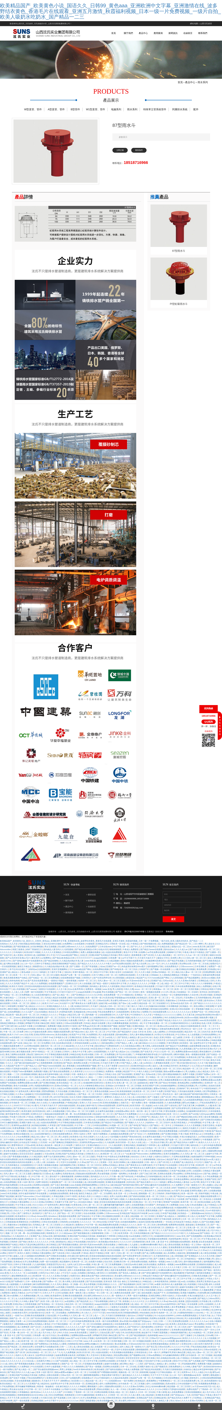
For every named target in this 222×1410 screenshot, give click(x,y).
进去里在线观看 (191, 1025)
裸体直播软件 (205, 1057)
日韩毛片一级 (84, 1025)
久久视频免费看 (207, 1295)
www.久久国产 (126, 1025)
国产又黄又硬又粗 (9, 1031)
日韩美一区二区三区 (20, 1008)
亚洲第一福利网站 (119, 1179)
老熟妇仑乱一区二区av (181, 952)
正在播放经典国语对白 (179, 1028)
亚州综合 (204, 997)
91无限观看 (63, 1113)
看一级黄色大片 (119, 1301)
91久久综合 (97, 1014)
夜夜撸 (125, 1303)
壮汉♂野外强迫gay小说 (158, 1329)
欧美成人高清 (85, 1201)
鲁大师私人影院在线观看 (154, 1051)
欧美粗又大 (36, 1213)
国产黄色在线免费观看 (59, 1076)
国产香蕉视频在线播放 (18, 1162)
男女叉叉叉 (5, 1130)
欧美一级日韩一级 (94, 1003)
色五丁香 (117, 1292)
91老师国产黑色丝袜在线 (117, 1133)
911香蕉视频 (119, 983)
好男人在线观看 (194, 1176)
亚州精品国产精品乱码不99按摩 (133, 1218)
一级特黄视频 (71, 986)
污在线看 (180, 1204)
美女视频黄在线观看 (111, 1221)
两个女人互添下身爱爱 (108, 1071)
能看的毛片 (215, 969)
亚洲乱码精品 (129, 1150)
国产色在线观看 (125, 1079)
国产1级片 (193, 954)
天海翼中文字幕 (62, 1207)
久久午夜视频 (132, 1252)
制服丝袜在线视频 (157, 1011)
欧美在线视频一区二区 (118, 1255)
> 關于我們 (68, 906)
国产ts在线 (193, 1119)
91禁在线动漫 (130, 1062)
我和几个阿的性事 (19, 1054)
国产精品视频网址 (192, 983)
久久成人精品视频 (163, 960)
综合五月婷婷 (76, 1102)
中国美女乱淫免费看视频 (119, 1162)
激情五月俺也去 (24, 971)
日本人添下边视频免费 (70, 1383)
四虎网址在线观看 (41, 1190)
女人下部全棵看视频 (99, 1306)
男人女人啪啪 (43, 1301)
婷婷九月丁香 (115, 1306)
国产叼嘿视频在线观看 (212, 1366)
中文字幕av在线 (209, 1244)
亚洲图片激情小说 (27, 1127)
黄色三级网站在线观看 (16, 1059)
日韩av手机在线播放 (28, 1014)
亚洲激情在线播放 (100, 1034)
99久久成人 (132, 1235)
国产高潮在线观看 (65, 1130)
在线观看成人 (71, 1099)
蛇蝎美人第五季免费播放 (206, 1096)
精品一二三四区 (96, 1082)
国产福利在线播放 (114, 1374)
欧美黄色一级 (136, 1028)
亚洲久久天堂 (85, 1108)
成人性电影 (65, 1079)
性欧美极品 (24, 949)
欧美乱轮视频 (204, 1207)
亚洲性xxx (217, 1028)
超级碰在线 (143, 1088)
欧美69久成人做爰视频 (35, 960)
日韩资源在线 (141, 1357)
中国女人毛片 (212, 1284)
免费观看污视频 (123, 1022)
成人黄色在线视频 (172, 1250)
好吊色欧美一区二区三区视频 (128, 1091)
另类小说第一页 (33, 1133)
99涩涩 (94, 1054)
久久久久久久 (6, 957)
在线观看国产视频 (114, 1062)
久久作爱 (201, 1153)
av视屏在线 (42, 1173)
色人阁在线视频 (142, 1292)
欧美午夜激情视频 (88, 1093)
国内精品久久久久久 (99, 1181)
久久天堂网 (65, 1065)
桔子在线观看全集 (65, 1184)
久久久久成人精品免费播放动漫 (152, 1119)
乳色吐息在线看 (38, 1153)
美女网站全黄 (185, 969)
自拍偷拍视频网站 (168, 1091)
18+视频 (185, 1383)
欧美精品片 (185, 1071)
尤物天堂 (124, 1108)
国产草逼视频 (91, 971)
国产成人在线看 (38, 1284)
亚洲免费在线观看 (180, 1326)
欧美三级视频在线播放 (49, 1170)
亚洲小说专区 (116, 977)
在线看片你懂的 (96, 1267)
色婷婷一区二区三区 (87, 986)
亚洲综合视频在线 (21, 1139)
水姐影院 (161, 1173)
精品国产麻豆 (173, 1164)
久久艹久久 (58, 1357)
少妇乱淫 (83, 960)
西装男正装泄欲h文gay (207, 1286)
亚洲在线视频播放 (111, 1108)
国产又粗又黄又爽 (187, 1110)
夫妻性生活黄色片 (162, 1162)
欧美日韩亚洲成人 (180, 1127)
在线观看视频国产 (56, 988)
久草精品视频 (58, 1201)
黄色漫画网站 (76, 1235)
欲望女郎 (177, 1224)
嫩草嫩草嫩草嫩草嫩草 (114, 1210)
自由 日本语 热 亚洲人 (143, 1037)
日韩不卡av (48, 1042)
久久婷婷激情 (26, 1289)
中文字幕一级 (91, 1230)
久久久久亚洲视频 (193, 1130)
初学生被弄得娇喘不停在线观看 (33, 1198)
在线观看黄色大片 (29, 1170)
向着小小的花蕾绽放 (138, 1145)
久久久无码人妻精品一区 (128, 1122)
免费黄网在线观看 (176, 1230)
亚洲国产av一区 (113, 971)
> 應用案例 (68, 917)
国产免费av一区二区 (52, 1286)
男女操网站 (178, 1179)
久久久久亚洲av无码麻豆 (186, 986)
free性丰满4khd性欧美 (83, 1374)
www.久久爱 (171, 1267)
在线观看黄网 (44, 974)
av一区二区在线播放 (13, 1102)
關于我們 (128, 33)
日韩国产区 (144, 974)
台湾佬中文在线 (119, 1235)
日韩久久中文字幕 (74, 1346)
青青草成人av (196, 1139)
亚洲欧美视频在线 (105, 1093)
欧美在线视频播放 (160, 1176)
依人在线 (74, 1244)
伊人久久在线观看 (170, 969)
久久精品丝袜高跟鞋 (120, 1383)
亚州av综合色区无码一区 (182, 1008)
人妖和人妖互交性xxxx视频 (78, 1269)
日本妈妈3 (18, 957)
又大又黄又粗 (143, 980)
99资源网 (12, 1011)
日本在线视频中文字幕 (81, 1065)
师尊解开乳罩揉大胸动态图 (37, 1028)
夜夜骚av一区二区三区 (163, 994)
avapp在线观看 (101, 963)
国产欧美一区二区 (102, 1235)
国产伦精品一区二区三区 (211, 1238)
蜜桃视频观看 (67, 1181)
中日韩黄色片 (136, 1020)
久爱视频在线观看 (162, 1068)
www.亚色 (107, 994)
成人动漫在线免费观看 (112, 957)
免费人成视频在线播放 (91, 957)
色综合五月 (54, 1017)
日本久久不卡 (118, 1054)
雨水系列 (202, 87)
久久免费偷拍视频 (28, 1301)
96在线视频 (150, 1295)
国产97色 (122, 1184)
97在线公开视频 (87, 1343)
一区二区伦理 (43, 1102)
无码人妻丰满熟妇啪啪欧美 (142, 1040)
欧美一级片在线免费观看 (53, 1272)
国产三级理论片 (25, 1218)
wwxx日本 (114, 1096)
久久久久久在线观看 (164, 1255)
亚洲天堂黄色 (208, 1130)
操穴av (24, 986)
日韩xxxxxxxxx (187, 971)
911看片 (35, 1110)
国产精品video (78, 1037)
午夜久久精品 (143, 1076)
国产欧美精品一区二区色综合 (199, 1204)
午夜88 (207, 1136)
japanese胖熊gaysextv (172, 1343)
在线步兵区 (103, 954)
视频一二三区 (14, 1079)
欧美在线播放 (62, 1040)
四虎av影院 (171, 1389)
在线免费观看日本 (107, 1020)
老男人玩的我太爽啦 (119, 1201)
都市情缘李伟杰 (13, 1119)
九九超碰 (134, 1250)
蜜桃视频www (208, 1102)
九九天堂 (14, 949)
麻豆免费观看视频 (173, 1105)
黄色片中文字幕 (130, 957)
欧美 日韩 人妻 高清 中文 (158, 1247)
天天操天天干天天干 (159, 1355)
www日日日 (73, 1054)
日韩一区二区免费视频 (105, 1059)
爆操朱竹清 (135, 1303)
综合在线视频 (90, 1218)
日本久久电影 (58, 1099)
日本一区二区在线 (201, 969)
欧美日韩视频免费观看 (29, 1164)
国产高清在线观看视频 (38, 986)
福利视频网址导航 (155, 971)
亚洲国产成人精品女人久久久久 (31, 1011)
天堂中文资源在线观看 (125, 1355)
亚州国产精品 (170, 1096)
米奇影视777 (211, 1329)
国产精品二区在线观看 (188, 1309)
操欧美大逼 (118, 1215)
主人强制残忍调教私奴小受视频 (174, 980)
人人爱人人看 (39, 1167)
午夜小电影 (184, 1139)
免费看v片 (146, 1017)
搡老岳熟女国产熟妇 (91, 1281)
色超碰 (149, 1110)
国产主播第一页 (213, 957)
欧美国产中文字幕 (77, 1040)
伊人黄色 (125, 1221)
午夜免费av (86, 1034)
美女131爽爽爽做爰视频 (118, 1028)
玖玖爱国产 (150, 1210)
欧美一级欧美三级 (93, 1085)
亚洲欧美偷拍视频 (40, 1295)
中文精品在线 (164, 952)
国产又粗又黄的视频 (60, 1190)
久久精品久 (34, 1074)
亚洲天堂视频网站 (60, 974)
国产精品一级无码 (37, 1054)
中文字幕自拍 (50, 997)
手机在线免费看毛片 (107, 1017)
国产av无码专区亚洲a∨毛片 (18, 963)
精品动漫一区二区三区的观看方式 (154, 1008)
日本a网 (209, 1340)
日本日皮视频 (62, 1298)
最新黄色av (72, 1204)
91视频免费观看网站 (127, 1082)
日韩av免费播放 (142, 1193)
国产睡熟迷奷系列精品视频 (95, 1252)
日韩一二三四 (111, 1238)
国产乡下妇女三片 (138, 1139)
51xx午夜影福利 (43, 1201)
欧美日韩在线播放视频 (56, 1085)
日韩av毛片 (71, 1213)
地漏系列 (116, 114)
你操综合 (188, 1374)
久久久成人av (182, 954)
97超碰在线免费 (39, 1037)
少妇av (102, 971)
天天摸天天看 (94, 1355)
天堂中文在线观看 (68, 1167)
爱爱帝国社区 (17, 1150)
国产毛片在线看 (24, 1340)
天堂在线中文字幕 (121, 1284)
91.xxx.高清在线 (91, 1164)
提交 (173, 924)
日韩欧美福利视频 (9, 1255)
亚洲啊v (100, 1218)
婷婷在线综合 (107, 1281)
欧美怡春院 (99, 1374)
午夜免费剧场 (131, 1232)
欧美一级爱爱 (203, 1380)
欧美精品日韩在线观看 (145, 991)
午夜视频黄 (207, 1145)
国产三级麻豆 (154, 1102)
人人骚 (175, 974)
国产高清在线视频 (94, 1286)
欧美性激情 (214, 997)
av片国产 (176, 1196)
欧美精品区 (142, 1003)
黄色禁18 (129, 1193)
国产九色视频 (195, 1366)
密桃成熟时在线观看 (108, 1213)
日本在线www (105, 952)
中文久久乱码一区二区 (164, 1057)
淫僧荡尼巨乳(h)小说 (55, 1269)
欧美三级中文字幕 (145, 1289)
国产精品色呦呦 (51, 966)
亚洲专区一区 (161, 1332)
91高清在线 (108, 1003)
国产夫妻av (51, 1082)
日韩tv (112, 1022)
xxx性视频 (112, 1008)
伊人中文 (51, 960)
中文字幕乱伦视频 (170, 1142)
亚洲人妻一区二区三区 (159, 1003)
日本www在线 (25, 1190)
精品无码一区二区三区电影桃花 (181, 1264)
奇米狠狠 (172, 1088)
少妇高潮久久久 (77, 1386)
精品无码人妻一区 (76, 1020)
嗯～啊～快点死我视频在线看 (79, 1119)
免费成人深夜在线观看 (49, 1380)
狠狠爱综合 (38, 971)
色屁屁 (9, 1320)
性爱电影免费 (66, 1017)
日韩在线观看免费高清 (74, 1062)
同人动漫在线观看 (107, 1040)
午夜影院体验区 (210, 1093)
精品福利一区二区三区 (193, 1074)
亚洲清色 (58, 1068)
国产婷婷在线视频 (137, 1201)
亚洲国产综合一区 (199, 1017)
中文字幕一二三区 (83, 1130)
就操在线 (181, 1258)
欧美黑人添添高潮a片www (181, 1329)
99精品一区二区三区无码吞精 (54, 1025)
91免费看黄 (92, 1040)
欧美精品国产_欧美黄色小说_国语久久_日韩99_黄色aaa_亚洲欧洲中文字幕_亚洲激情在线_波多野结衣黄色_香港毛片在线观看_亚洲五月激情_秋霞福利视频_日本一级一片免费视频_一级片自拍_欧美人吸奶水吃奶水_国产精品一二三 (110, 11)
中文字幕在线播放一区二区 (156, 1028)
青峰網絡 (170, 937)
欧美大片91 (6, 966)
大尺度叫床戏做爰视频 (192, 1275)
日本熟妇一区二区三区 (155, 1153)
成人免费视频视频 (166, 949)
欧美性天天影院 (16, 991)
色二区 (92, 1005)
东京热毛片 (8, 1312)
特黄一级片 (110, 1258)
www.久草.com (90, 1346)
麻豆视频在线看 (24, 1057)
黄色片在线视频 (20, 1091)
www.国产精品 (22, 1232)
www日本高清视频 (9, 1198)
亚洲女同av (136, 1017)
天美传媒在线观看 (186, 1096)
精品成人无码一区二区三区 (112, 1011)
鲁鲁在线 (74, 1198)
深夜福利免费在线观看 (170, 1034)
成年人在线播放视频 (56, 1116)
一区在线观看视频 (8, 971)
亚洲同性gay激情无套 (21, 1130)
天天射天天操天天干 (147, 963)
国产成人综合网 (140, 969)
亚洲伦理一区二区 (213, 1088)
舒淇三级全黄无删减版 (208, 1122)
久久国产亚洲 (123, 1020)
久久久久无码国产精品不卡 (18, 988)
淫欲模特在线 (183, 1215)
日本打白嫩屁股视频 (9, 1127)
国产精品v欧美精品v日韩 (86, 954)
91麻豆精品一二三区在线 (15, 1003)
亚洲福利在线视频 (148, 1136)
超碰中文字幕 (212, 1159)
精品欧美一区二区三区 (120, 1224)
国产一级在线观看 (167, 1215)
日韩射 (3, 1218)
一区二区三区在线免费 (24, 1312)
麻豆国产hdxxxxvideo (139, 1159)
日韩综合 (204, 994)
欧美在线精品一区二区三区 (69, 1088)
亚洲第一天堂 (190, 1153)
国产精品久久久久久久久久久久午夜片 (95, 969)
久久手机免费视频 (210, 1181)
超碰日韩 (103, 1008)
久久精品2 (104, 1113)
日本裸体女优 (186, 1164)
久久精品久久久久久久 (138, 988)
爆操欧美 (36, 1386)
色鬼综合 (191, 1045)
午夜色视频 (40, 1065)
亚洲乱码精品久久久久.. (57, 1011)
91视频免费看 (181, 1213)
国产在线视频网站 (195, 1241)
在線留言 (187, 33)
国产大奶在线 (171, 1110)
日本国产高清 (113, 1227)
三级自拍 (67, 977)
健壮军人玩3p (111, 1145)
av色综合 (148, 1068)
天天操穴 (95, 1011)
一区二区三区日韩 (49, 1164)
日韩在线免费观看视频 (168, 1136)
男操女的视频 (103, 1394)
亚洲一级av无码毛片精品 (65, 1145)
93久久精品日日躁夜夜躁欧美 (188, 1031)
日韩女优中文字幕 (187, 1170)
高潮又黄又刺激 (149, 1315)
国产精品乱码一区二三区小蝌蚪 (189, 949)
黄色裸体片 (165, 1335)
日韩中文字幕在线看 (162, 1224)
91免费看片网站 (57, 1255)
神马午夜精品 (38, 1057)
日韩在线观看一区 (186, 1014)
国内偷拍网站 (122, 1040)
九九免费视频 (70, 1357)
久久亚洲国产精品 (74, 1264)
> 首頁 (66, 900)
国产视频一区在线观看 (161, 974)
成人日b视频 (119, 1272)
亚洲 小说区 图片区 (26, 1187)
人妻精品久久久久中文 (133, 1196)
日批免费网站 (66, 1074)
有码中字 (12, 1258)
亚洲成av (29, 1065)
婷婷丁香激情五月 (34, 954)
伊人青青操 (114, 1034)
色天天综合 (96, 1136)
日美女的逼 (84, 1054)
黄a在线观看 (120, 1349)
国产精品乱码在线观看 (151, 1374)
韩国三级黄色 (18, 954)
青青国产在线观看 (171, 1207)
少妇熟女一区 (166, 1000)
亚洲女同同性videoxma (80, 1014)
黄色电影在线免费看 (159, 1014)
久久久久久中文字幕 (85, 1051)
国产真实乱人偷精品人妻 (129, 1042)
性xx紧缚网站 (64, 1340)
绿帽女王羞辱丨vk (17, 1326)
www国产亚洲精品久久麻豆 (124, 1244)
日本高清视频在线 (142, 1238)
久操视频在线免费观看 (16, 1085)
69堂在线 (153, 1085)
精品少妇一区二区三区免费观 (37, 1048)
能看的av (80, 1230)
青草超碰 (161, 1210)
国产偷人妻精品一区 (207, 1062)
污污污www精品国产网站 (67, 960)
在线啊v (142, 957)
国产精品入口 (31, 1071)
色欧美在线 (40, 1082)
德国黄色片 (195, 1125)
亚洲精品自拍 (105, 1215)
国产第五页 (152, 1352)
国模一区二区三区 (141, 1335)
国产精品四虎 (82, 1306)
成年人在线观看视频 (97, 1057)
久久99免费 (67, 1150)
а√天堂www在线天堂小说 (138, 986)
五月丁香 (175, 1068)
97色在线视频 (79, 1247)
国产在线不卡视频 (17, 1383)
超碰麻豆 (29, 1099)
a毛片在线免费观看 (68, 1045)
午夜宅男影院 (173, 1048)
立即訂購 (121, 156)
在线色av (4, 949)
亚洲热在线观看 (165, 1179)
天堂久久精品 (56, 1093)
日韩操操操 (178, 1130)
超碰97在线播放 (11, 1159)
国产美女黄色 (30, 1204)
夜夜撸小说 (5, 1150)
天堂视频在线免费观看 (157, 1244)
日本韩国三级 (133, 1136)
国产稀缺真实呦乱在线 (187, 1122)
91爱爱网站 (35, 1227)
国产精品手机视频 (176, 966)
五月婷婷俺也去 (13, 1170)
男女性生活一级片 (189, 1034)
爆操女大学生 (163, 963)
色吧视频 (81, 1360)
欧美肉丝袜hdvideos (213, 1372)
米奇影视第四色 (161, 1286)
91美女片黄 (83, 1045)
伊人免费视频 (29, 1102)
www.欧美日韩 (199, 952)
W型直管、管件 (33, 114)
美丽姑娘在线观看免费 (54, 1119)
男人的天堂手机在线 (59, 1102)
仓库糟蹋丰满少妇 (76, 1085)
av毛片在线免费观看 (107, 1184)
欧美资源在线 (39, 1116)
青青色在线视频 (101, 1096)
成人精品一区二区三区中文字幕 (175, 988)
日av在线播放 (41, 1017)
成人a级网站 (160, 1037)
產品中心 (143, 33)
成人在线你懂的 (139, 1102)
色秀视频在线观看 (162, 1113)
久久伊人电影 (145, 977)
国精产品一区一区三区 (131, 1315)
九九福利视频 (39, 1269)
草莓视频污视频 (203, 1014)
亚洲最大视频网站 (188, 1298)
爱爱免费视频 (48, 1096)
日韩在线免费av (203, 1045)
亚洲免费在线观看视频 (181, 1335)
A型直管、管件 (56, 114)
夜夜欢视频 (35, 949)
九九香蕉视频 (177, 983)
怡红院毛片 (92, 1247)
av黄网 (184, 1119)
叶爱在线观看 (170, 1116)
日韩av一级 (200, 1250)
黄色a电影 (26, 977)
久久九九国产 (27, 1017)
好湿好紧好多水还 (188, 1068)
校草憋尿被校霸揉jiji (160, 1349)
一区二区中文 (178, 960)
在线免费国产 (92, 952)
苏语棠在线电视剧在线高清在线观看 (41, 991)
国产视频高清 (80, 1303)
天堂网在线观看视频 (181, 1162)
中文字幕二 (83, 1005)
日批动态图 (63, 1034)
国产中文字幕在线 (9, 1181)
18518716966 (136, 169)
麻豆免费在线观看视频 (142, 1093)
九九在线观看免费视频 (193, 1105)
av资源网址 (22, 1156)
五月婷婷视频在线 (203, 1003)
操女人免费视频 (215, 963)
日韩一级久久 (151, 1167)
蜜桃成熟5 (215, 1380)
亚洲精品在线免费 (40, 1252)
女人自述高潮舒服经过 (41, 1000)
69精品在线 (99, 1133)
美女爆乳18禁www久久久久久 (71, 952)
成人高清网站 (170, 1258)
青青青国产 (88, 1153)
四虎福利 (106, 1136)
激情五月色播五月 (191, 1133)
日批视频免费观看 (205, 1346)
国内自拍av (169, 954)
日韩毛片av (104, 1190)
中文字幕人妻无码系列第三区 (151, 1232)
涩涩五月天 (94, 1045)
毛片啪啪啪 (157, 1383)
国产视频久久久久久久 (135, 1127)
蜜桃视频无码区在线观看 (33, 1022)
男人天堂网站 (201, 1091)
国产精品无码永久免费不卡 (185, 1147)
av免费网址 (68, 949)
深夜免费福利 (175, 1372)
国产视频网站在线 (50, 1335)
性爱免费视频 (6, 1091)
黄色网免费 (202, 974)
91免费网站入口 (7, 1034)
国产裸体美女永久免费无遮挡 (84, 1008)
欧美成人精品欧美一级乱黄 (49, 1150)
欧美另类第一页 (137, 1110)
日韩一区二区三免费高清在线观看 (120, 980)
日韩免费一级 (115, 963)
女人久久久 (216, 1014)
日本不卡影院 (71, 1201)
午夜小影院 (18, 1204)
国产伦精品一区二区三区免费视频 (44, 983)
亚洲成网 (89, 1062)
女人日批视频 (133, 1057)
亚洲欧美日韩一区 (122, 1267)
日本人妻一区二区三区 (93, 1210)
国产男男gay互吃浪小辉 (89, 1031)
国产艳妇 (23, 1247)
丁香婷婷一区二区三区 (210, 1394)
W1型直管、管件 (95, 114)
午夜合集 (214, 1198)
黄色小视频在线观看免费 (132, 966)
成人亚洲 (155, 1335)
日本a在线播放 (196, 1210)
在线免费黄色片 (172, 971)
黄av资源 (124, 1326)
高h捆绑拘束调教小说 (120, 1065)
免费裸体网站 (197, 1088)
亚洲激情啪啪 (173, 1298)
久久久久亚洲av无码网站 (42, 1207)
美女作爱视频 (90, 1289)
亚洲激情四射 (139, 1247)
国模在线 (119, 1105)
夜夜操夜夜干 (147, 1113)
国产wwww (31, 994)
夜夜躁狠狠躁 (126, 1096)
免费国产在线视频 (8, 1088)
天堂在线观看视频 (42, 1099)
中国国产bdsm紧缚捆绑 (22, 1076)
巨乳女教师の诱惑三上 (87, 1312)
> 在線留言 (91, 912)
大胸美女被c (123, 1250)
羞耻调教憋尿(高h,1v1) (21, 1281)
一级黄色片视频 (56, 986)
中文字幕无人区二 (56, 1173)
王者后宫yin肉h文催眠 (52, 949)
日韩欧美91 (198, 1335)
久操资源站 (195, 1028)
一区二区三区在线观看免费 (53, 1193)
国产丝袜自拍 (84, 1221)
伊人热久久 (192, 1221)
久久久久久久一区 (41, 1005)
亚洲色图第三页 (202, 1230)
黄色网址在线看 (81, 1068)
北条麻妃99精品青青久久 (170, 1133)
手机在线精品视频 (199, 1352)
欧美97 (154, 1318)
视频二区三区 (12, 1238)
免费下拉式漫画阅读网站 (54, 1162)
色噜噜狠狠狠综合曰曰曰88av (81, 1122)
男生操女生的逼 (16, 1394)
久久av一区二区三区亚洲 (197, 960)
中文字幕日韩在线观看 (76, 1355)
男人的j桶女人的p (193, 1076)
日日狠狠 (68, 1397)
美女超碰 (81, 1110)
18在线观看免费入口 (161, 1017)
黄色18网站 (199, 1011)
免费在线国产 (193, 1394)
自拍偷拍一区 (53, 1167)
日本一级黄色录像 (156, 1145)
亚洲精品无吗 (102, 949)
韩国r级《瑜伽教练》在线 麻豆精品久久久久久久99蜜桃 (62, 1391)
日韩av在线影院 (210, 1355)
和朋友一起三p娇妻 (174, 1042)
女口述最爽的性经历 (99, 1022)
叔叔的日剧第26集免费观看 (150, 1227)
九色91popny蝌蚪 (207, 1119)
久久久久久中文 (137, 1306)
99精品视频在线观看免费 (43, 1292)
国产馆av (123, 1008)
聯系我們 (202, 33)
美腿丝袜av (171, 1005)
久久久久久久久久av (181, 1017)
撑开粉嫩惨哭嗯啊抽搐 (25, 1391)
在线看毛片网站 (44, 1366)
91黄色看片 (133, 1179)
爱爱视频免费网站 (90, 1190)
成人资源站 (18, 960)
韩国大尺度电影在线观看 (17, 1074)
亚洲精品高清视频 (187, 974)
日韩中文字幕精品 (43, 969)
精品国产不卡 (129, 1076)
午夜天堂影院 (31, 1215)
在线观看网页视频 (8, 1397)
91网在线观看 (101, 1397)
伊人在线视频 (85, 988)
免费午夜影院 (42, 1187)
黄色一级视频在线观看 (151, 997)
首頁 (113, 33)
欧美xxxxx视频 (208, 983)
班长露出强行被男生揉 (78, 1261)
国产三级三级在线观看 (142, 1298)
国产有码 (133, 1130)
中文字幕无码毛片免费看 (78, 1022)
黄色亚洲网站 (24, 1153)
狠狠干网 (154, 1088)
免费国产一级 (214, 971)
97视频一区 (154, 988)
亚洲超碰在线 (80, 1017)
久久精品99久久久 (21, 1241)
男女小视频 (178, 1102)
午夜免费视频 (182, 1125)
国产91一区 (123, 1340)
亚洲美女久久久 (158, 1292)
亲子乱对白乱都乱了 (18, 974)
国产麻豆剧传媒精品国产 (136, 1105)
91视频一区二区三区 (119, 1130)
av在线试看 (166, 1366)
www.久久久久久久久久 (169, 1340)
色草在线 (131, 1187)
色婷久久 (19, 1360)
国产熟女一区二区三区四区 (127, 997)
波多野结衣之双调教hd (46, 1312)
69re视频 (133, 1326)
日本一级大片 (154, 1357)
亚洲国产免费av (203, 1079)
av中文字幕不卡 (129, 963)
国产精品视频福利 (31, 1025)
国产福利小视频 (117, 1204)
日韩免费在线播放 (192, 1102)
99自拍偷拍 (145, 1318)
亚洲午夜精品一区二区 (83, 977)
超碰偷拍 (217, 1369)
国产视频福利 (76, 1153)
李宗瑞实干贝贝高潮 (115, 1363)
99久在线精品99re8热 (174, 1022)
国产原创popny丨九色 (148, 1326)
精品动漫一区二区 (94, 1386)
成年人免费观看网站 (108, 1389)
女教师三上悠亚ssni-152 (145, 1025)
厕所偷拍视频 (60, 1241)
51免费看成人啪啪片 (34, 1235)
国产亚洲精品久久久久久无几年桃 (87, 1000)
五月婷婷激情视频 (193, 966)
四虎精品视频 (138, 1213)
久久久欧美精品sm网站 (131, 1051)
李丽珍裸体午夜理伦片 (111, 1380)
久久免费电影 (23, 1372)
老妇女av (161, 1164)
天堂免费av (189, 1003)
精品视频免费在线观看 (109, 1230)
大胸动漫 (62, 1275)
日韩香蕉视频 (30, 1309)
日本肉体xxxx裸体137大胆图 (190, 1005)
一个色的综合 (195, 980)
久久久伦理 (136, 1065)
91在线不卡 (65, 1008)
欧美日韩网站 (120, 1167)
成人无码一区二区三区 (96, 1037)
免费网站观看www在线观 (187, 1057)
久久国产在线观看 (60, 1366)
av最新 (158, 1289)
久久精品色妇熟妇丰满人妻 (72, 966)
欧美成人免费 (62, 1235)
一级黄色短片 (50, 1122)
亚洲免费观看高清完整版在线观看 (183, 1252)
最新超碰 (190, 1230)
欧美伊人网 (85, 1125)
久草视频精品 (23, 1397)
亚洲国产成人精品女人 (10, 977)
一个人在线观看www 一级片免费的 (95, 1244)
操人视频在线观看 (135, 1167)
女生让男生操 (42, 1255)
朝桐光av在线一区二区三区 (136, 1343)
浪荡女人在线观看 (165, 1295)
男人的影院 (117, 994)
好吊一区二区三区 (31, 1020)
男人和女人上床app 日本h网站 (196, 1315)
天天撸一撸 (115, 1181)
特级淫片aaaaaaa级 (23, 1093)
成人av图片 (133, 1008)
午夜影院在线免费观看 (139, 1312)
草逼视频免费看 (189, 1369)
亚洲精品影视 (92, 1389)
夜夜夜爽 (144, 1377)
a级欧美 (27, 1295)
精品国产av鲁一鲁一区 (71, 980)
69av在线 (58, 1303)
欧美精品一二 (184, 1218)
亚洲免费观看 (209, 977)
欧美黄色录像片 (57, 1136)
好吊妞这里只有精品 (176, 1045)
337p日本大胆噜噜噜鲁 (82, 1105)
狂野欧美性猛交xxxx (194, 1179)
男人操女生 (210, 949)
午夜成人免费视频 (131, 1374)
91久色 (208, 1377)
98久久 (3, 1022)
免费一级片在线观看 (34, 997)
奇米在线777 (6, 994)
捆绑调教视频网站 (92, 1380)
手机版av (63, 1020)
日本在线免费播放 (190, 1173)
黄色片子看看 (104, 1054)
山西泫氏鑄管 (206, 23)
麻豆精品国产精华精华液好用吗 (194, 1099)
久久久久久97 (125, 1247)
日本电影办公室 (61, 1042)
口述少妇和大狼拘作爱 (203, 1349)
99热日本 (213, 1017)
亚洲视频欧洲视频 (29, 1079)
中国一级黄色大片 (79, 1079)
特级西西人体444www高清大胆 (142, 1275)
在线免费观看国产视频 (70, 983)
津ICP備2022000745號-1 (135, 937)
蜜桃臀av (25, 1184)
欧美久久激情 (24, 1258)
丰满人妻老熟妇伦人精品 (61, 1247)
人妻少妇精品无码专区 (79, 1011)
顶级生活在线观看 (21, 1284)
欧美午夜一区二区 (189, 1207)
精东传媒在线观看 (67, 1110)
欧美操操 (123, 1145)
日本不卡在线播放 (112, 1176)
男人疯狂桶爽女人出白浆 (86, 1184)
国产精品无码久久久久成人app (105, 1025)
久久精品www (66, 1238)
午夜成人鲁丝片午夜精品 (193, 957)
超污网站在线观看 (12, 969)
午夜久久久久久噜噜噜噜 (201, 988)
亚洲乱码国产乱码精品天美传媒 (103, 960)
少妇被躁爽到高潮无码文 (155, 966)
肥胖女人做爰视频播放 (56, 1054)
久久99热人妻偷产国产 (29, 1306)
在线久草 (216, 991)
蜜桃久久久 (36, 1008)
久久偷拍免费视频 (56, 1108)
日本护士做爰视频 (52, 1372)
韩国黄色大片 (64, 1082)
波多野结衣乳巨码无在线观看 (86, 1232)
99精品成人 (148, 1286)
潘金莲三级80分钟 (35, 1059)
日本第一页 (189, 1042)
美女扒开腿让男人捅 (163, 1147)
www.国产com (72, 1343)
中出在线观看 (171, 1170)
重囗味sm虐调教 (191, 1085)
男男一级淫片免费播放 (97, 1139)
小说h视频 (113, 1142)
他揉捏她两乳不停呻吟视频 (203, 1162)
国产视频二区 (141, 1034)
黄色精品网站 (184, 1088)
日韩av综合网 (103, 1005)
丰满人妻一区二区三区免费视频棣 (147, 1156)
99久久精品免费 (73, 1258)
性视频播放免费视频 (208, 1389)
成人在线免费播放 (176, 1397)
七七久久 (10, 1068)
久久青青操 (193, 1295)
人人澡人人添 (17, 997)
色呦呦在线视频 (24, 1062)
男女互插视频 (50, 952)
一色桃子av (18, 1320)
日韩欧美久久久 (92, 1159)
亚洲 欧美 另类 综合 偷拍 (115, 1286)
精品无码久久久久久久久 (131, 1164)
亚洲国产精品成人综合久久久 (170, 1025)
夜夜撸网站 (158, 1022)
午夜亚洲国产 (25, 1292)
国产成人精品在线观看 (31, 1355)
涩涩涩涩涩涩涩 (26, 1159)
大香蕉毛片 (5, 1281)
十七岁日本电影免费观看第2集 (165, 1054)
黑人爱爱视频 (169, 1125)
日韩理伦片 (87, 983)
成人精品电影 (148, 1400)
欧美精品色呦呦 (39, 1130)
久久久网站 (108, 1085)
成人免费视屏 (163, 1150)
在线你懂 (15, 1184)
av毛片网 (195, 1187)
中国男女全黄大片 (177, 1303)
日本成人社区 (140, 1329)
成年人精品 (125, 1352)
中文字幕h (112, 1037)
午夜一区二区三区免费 (14, 1037)
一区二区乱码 (176, 1003)
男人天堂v (12, 1218)
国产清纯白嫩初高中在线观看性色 (28, 966)
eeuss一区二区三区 (143, 994)
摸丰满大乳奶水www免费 (91, 1250)
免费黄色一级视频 (93, 994)
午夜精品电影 (72, 1108)
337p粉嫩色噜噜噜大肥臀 (84, 1074)
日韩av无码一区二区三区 (71, 1380)
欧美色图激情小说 (16, 1065)
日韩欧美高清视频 (200, 1281)
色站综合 (135, 1162)
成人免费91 (56, 1179)
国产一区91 (210, 1335)
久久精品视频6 (113, 966)
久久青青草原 (77, 1076)
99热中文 (68, 1303)
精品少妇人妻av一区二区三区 (189, 977)
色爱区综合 (75, 1281)
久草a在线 (133, 1198)
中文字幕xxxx (145, 1176)
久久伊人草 (167, 997)
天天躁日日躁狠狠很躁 (116, 1320)
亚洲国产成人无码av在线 (162, 986)
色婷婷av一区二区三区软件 (158, 1127)
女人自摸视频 (194, 1040)
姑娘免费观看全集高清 (199, 1051)
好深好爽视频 (37, 952)
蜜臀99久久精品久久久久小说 (19, 1005)
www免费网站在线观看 (185, 1269)
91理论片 (159, 1040)
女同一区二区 (81, 1377)
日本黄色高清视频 (92, 1127)
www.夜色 (4, 1278)
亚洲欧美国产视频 (109, 1031)
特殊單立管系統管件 (154, 114)
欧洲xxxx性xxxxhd (166, 1031)
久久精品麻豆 (51, 1113)
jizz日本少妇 (147, 1042)
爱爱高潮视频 (152, 1215)
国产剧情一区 (76, 1164)
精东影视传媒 (197, 1184)
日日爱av (46, 1179)
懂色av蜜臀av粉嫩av (64, 1377)
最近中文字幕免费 (95, 1275)
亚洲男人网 (176, 963)
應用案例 (158, 33)
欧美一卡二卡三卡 (21, 980)
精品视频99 (65, 1267)
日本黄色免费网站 (71, 957)
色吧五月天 (147, 1241)
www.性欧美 (90, 966)
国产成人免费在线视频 (152, 1258)
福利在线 (194, 1150)
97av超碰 (96, 997)
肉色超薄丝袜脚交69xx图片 (134, 971)
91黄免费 (73, 1025)
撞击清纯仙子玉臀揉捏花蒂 (107, 1051)
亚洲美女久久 (102, 1400)
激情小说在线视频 (76, 1003)
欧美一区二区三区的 (128, 974)
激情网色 (182, 1221)
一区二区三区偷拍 (54, 1057)
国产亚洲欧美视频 (47, 1088)
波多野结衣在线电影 (45, 1360)
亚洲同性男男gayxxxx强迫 (91, 1147)
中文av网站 (63, 1320)
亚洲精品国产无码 (197, 1193)
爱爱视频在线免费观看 (16, 1224)
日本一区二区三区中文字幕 (194, 1224)
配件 (195, 114)
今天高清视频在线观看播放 (77, 1136)
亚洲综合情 (196, 1113)
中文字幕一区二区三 (39, 1232)
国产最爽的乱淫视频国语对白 (65, 1147)
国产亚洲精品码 (121, 1173)
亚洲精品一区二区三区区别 (147, 1000)
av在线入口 (111, 1042)
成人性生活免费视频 (54, 1400)
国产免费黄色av (42, 1349)
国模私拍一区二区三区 (176, 1232)
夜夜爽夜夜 (137, 960)
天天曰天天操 (123, 1323)
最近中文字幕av (96, 1079)
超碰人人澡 (18, 1261)
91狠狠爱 (90, 949)
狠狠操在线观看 (123, 1156)
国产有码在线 (127, 1181)
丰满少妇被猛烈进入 (189, 1142)
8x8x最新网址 (175, 1355)
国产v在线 (18, 1048)
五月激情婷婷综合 (162, 1261)
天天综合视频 (62, 1096)
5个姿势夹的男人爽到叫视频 (172, 1059)
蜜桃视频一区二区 (147, 1198)
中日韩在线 (94, 1068)
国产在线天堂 (6, 960)
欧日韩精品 (52, 1250)
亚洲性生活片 (72, 988)
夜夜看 (195, 1247)
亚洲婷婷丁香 (183, 1093)
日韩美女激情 (23, 1213)
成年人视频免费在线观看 (110, 1391)
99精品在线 (75, 1059)
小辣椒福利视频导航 (178, 1337)
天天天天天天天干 (84, 963)
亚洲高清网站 (155, 1301)
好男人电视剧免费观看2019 (171, 1085)
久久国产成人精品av (117, 1057)
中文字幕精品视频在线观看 (57, 1059)
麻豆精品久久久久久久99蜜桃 (152, 1048)
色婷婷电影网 (175, 1244)
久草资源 (52, 1130)
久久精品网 (109, 1147)
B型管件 (75, 114)
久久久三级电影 (39, 977)
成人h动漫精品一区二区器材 (185, 997)
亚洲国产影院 (210, 1184)
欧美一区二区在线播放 (56, 1318)
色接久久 (62, 1122)
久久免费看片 (178, 1190)
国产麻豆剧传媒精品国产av (27, 1068)
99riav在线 (91, 1017)
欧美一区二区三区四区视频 (187, 994)
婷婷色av (33, 974)
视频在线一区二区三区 (209, 954)
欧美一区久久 (173, 1119)
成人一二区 (148, 1147)
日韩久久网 (129, 994)
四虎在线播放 (109, 1250)
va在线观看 (32, 1278)
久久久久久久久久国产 (76, 1332)
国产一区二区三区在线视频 (71, 1187)
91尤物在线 (199, 1340)
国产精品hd (63, 1164)
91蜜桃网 (200, 1110)
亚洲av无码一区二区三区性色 (43, 1184)
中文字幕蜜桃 (56, 1062)
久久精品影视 (68, 1051)
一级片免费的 (136, 1108)
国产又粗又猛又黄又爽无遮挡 (151, 1005)
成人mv (140, 1153)
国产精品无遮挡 (144, 1187)
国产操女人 (12, 1153)
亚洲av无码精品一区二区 (163, 977)
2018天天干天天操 (201, 1065)
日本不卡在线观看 (208, 1133)
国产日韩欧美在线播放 (211, 1125)
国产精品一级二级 (88, 1193)
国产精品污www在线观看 (151, 954)
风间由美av (6, 1241)
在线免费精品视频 (101, 974)
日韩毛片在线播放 (60, 1323)
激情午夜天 (91, 1110)
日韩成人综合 (111, 1079)
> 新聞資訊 (91, 906)
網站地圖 (194, 23)
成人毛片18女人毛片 (48, 1337)
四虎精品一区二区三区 (211, 1363)
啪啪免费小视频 (207, 1022)
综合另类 (29, 1040)
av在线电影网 (157, 1312)
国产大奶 (115, 1337)
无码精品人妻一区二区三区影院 (52, 1204)
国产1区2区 (148, 960)
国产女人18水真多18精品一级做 (84, 1207)
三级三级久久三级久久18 (137, 1011)
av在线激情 (79, 949)
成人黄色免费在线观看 (94, 1187)
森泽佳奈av (209, 1005)
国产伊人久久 (137, 952)
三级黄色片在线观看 (46, 994)
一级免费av (75, 1034)
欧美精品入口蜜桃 (59, 1349)
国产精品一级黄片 (101, 988)
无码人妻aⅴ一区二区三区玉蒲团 (45, 980)
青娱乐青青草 (127, 991)
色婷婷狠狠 (152, 1340)
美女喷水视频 (206, 1000)
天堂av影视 (30, 1150)
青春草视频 (204, 1198)
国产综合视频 (208, 1227)
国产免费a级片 (18, 1286)
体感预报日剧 (25, 1230)
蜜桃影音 (37, 1179)
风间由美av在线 (197, 1215)
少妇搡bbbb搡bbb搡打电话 (151, 1250)
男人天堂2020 (93, 1360)
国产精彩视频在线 (148, 949)
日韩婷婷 (160, 1198)
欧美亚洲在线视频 (41, 1062)
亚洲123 (173, 1014)
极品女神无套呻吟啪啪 (49, 1079)
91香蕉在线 (169, 1040)
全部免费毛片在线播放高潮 (191, 1136)
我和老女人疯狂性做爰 (47, 1034)
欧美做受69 (20, 1221)
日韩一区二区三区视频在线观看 (137, 1346)
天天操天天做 (204, 1320)
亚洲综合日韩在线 (175, 1323)
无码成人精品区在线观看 (56, 1003)
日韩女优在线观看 (50, 1227)
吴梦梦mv (186, 1377)
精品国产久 (141, 983)
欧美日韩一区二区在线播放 (176, 1181)
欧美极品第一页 (124, 1014)
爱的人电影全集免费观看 (116, 1275)
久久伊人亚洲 (124, 1213)
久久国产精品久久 (79, 1082)
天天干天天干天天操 (159, 1380)
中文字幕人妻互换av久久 (36, 1264)
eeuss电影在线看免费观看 (112, 1232)
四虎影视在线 (69, 1179)
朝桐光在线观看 (7, 1210)
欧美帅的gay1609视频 (26, 1034)
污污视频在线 (127, 1000)
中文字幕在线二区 (35, 1003)
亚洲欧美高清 (75, 1042)
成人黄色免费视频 (141, 1014)
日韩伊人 (4, 974)
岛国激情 (86, 980)
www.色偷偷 (75, 1190)
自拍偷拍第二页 (130, 977)
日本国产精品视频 (178, 1176)
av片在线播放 (206, 1071)
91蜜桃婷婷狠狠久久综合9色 (186, 1000)
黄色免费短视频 (121, 1360)
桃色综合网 (28, 1352)
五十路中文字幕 (55, 977)
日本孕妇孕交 (150, 952)
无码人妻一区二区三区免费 (129, 1258)
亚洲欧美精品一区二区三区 (144, 1031)
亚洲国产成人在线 (203, 1042)
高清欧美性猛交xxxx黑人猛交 (144, 1071)
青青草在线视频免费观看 (22, 1105)
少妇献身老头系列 (19, 1318)
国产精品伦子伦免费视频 (177, 1051)
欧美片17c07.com (50, 1008)
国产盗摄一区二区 (174, 1145)
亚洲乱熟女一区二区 (142, 1207)
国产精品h (68, 1068)
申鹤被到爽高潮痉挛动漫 (147, 1059)
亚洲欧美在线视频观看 (116, 1187)
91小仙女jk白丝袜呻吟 (164, 1320)
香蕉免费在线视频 (139, 1267)
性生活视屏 (89, 1142)
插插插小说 (175, 1286)
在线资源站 (16, 1173)
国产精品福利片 (125, 1037)
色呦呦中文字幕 (174, 957)
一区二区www (14, 1022)
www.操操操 (48, 1355)
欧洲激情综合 (23, 1227)
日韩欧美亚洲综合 (138, 1074)
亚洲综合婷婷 (52, 1383)
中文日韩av (181, 1040)
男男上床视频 (195, 1181)
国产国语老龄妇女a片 (109, 1164)
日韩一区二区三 (34, 1335)
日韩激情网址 (110, 1014)
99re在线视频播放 (8, 1332)
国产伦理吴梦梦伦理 (102, 983)
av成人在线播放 (155, 1074)
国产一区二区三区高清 (55, 1022)
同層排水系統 (179, 114)
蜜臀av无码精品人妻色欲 (164, 1093)
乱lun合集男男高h (76, 994)
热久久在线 (42, 1108)
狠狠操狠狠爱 (115, 954)
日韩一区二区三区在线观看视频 (134, 1125)
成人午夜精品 (133, 949)
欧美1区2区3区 (84, 1357)
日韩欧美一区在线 (117, 949)
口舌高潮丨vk (45, 1147)
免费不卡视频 (188, 1079)
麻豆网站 (101, 966)
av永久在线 (158, 1110)
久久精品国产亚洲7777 (14, 1071)
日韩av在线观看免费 (73, 1028)
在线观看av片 (87, 1383)
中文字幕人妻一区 (121, 952)
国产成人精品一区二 (62, 1000)
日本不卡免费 (157, 1096)
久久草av (19, 1099)
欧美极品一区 (186, 1011)
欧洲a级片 (62, 1196)
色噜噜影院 (59, 1332)
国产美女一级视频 (103, 1292)
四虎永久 (33, 1196)
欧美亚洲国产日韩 (151, 1091)
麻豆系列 (36, 963)
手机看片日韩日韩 (17, 1122)
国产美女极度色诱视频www (46, 1374)
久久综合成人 (19, 1363)
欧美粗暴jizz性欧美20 (108, 1247)
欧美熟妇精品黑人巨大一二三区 (41, 1363)
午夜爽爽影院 (164, 1386)
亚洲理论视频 (196, 1196)
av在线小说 (133, 1045)
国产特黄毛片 (144, 1054)
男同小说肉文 (124, 960)
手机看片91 (102, 1162)
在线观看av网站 (122, 1116)
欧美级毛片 (38, 1218)
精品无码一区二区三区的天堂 (197, 1037)
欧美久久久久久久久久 (141, 1022)
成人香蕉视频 (69, 1071)
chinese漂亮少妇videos (76, 1176)
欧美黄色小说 (76, 1142)
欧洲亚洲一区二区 (141, 1096)
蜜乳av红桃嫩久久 (101, 1065)
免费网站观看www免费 (211, 1085)
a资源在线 (130, 983)
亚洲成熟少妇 (214, 974)
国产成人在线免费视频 (10, 1017)
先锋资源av (88, 1133)
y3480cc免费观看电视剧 (186, 1320)
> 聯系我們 (91, 917)
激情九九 (123, 1332)
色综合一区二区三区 (191, 1244)
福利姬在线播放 (204, 1278)
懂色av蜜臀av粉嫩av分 (174, 1076)
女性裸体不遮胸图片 (24, 1145)
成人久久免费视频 (39, 988)
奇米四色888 (131, 1054)
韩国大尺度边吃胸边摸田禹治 (32, 1250)
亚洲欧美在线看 (163, 1400)
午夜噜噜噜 (60, 1355)
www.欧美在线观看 (208, 1025)
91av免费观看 (23, 1142)
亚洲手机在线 (123, 1110)
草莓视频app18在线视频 (125, 1003)
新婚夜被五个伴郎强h (146, 1150)
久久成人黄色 (7, 1369)
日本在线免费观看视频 (185, 991)
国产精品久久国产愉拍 (148, 1130)
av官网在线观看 (32, 1051)
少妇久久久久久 (106, 1173)
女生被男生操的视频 (105, 1116)
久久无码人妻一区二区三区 (194, 963)
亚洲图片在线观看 (71, 1125)
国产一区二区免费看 (47, 1196)
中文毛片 (199, 1167)
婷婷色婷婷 (14, 986)
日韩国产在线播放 (145, 1320)
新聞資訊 (173, 33)
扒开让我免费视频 (129, 1176)
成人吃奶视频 (19, 994)
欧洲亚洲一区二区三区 (119, 1074)
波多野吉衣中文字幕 (203, 1048)
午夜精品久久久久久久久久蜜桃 (167, 1020)
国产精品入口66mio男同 (209, 1303)
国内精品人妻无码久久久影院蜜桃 (58, 954)
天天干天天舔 (99, 1318)
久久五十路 (62, 994)
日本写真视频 (62, 1014)
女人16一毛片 (27, 969)
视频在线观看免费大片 (14, 1051)
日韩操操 (154, 980)
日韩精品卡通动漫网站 (19, 1207)
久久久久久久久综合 (130, 1113)
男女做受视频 (103, 1179)
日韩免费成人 (209, 1139)
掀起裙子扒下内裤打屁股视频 (91, 1145)
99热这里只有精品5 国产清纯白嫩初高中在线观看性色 (167, 1281)
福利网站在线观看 (68, 1335)
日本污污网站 (98, 980)
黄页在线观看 (14, 1082)
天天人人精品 (198, 1377)
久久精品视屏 (116, 1150)
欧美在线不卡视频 (32, 957)
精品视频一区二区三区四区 (143, 1221)
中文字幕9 (157, 1207)
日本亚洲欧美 (201, 971)
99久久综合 (63, 1337)
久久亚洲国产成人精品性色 (182, 1167)
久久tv (159, 1394)
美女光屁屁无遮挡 (156, 1105)
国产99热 (114, 974)
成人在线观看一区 (99, 1352)
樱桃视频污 (92, 1391)
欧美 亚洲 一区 (120, 1198)
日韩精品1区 (118, 1193)
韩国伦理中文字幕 (118, 988)
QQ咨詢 (208, 721)
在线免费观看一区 (112, 1000)
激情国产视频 (125, 1031)
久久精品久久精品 (100, 1201)
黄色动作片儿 (151, 1196)
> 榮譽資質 (91, 900)
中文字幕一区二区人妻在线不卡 (46, 1181)
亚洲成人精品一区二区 (118, 1397)
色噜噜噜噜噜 (47, 1068)
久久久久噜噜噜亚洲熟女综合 (91, 1091)
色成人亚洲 (206, 1028)
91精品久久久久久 (49, 1020)
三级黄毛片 (93, 1337)
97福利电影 (190, 1278)
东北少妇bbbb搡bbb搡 (29, 1193)
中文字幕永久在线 (23, 1210)
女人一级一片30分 (119, 1394)
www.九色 (184, 1210)
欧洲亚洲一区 (39, 1281)
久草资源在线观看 (175, 1037)
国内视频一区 (92, 1020)
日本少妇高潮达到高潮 (61, 1048)
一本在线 (168, 1227)
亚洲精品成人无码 (206, 986)
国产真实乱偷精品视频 (142, 1224)
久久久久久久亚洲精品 (52, 957)
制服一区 (78, 1289)
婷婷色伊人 (195, 1383)
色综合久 (209, 1218)
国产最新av (153, 1034)
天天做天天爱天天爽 (165, 991)
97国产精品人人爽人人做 (127, 1048)
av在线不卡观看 (26, 1031)
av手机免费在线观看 (157, 957)
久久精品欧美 (68, 1230)
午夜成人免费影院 (131, 954)
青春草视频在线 (173, 1198)
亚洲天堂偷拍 (172, 1065)
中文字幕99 (159, 1170)
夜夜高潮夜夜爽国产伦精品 (64, 969)
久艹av (125, 1159)
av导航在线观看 (206, 1142)
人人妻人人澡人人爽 (36, 1085)
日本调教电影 (173, 1011)
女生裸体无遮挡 (105, 1335)
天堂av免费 (181, 1301)
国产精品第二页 (14, 1352)
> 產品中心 (68, 912)
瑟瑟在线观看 (192, 1306)
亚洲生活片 (110, 1088)
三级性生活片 (80, 1150)
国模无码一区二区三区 (51, 1051)
